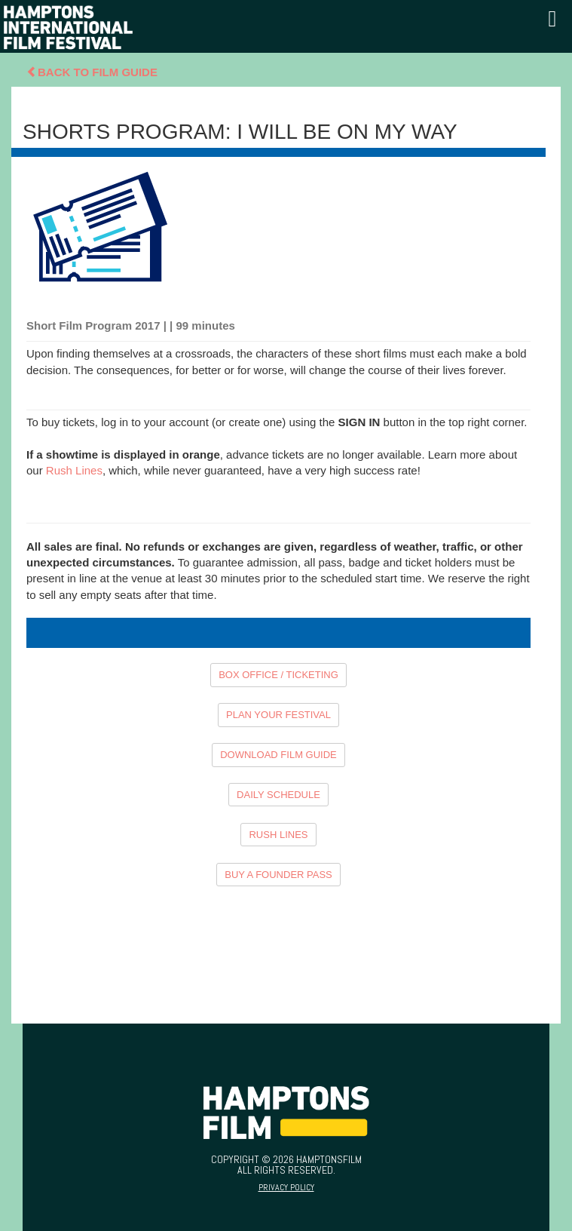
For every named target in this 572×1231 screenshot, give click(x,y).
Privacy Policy (286, 1187)
